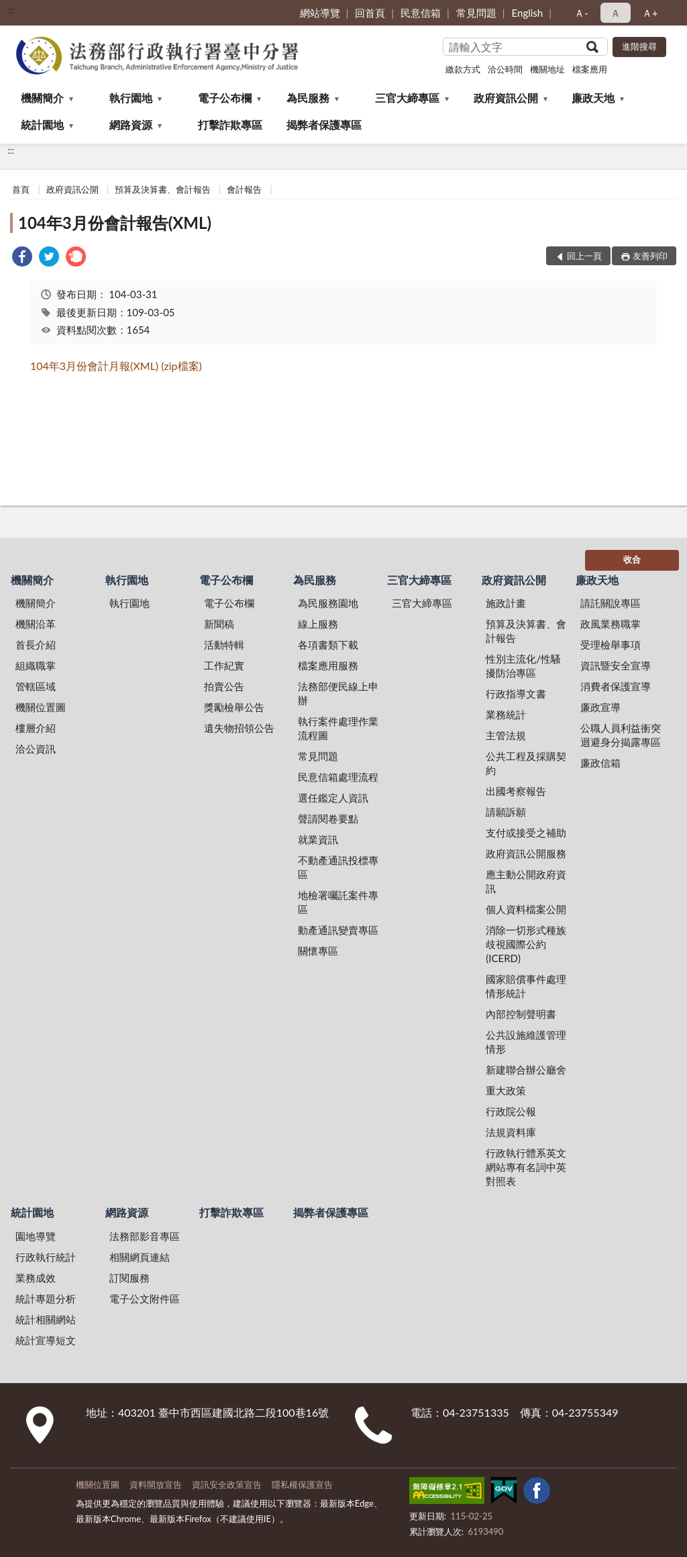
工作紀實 (224, 665)
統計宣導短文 (45, 1340)
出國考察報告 (516, 791)
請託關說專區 (610, 603)
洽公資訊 (35, 749)
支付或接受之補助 (526, 833)
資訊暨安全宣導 (615, 665)
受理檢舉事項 (610, 645)
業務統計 (506, 714)
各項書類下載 (328, 645)
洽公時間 (505, 69)
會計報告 (244, 189)
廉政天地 (593, 97)
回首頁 (370, 13)
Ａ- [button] (581, 13)
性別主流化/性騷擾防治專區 (523, 666)
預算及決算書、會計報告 (163, 189)
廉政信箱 (600, 763)
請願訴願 (506, 812)
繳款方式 (462, 69)
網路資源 (130, 124)
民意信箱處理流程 (338, 777)
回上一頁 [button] (584, 255)
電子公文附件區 (144, 1298)
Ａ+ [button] (650, 13)
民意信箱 (421, 13)
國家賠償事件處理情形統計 (526, 986)
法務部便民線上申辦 (338, 693)
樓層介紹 (35, 728)
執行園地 (130, 97)
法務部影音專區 (144, 1236)
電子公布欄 (225, 97)
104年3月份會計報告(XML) (114, 222)
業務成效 (35, 1278)
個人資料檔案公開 (526, 909)
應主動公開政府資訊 (526, 881)
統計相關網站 (45, 1319)
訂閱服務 (129, 1278)
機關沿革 (35, 624)
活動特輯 (224, 645)
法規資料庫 (511, 1132)
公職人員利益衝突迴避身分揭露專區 (620, 735)
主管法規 (506, 735)
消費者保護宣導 (615, 686)
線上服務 (318, 624)
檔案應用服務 (328, 665)
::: (10, 10)
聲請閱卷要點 (328, 818)
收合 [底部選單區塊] (632, 559)
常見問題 (476, 13)
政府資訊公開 (506, 97)
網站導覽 (320, 13)
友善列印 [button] (650, 255)
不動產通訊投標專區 (338, 867)
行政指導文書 (516, 694)
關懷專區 (318, 951)
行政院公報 (511, 1111)
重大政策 (506, 1090)
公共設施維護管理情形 (526, 1042)
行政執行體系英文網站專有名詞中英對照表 (526, 1167)
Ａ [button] (616, 13)
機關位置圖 (40, 707)
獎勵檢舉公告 (234, 707)
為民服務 (307, 97)
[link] (22, 258)
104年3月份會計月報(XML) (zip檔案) (116, 365)
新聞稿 (219, 624)
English (527, 13)
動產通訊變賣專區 (338, 930)
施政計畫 (506, 603)
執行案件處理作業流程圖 (338, 728)
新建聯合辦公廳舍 (526, 1070)
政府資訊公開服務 (526, 853)
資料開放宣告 (155, 1484)
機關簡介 (42, 97)
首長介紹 (35, 645)
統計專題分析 (45, 1298)
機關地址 (547, 69)
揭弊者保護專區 (324, 124)
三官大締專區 (407, 97)
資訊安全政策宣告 (227, 1484)
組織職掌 (35, 665)
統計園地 (42, 124)
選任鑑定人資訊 (333, 798)
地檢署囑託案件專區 (338, 902)
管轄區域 (35, 686)
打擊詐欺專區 (230, 124)
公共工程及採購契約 (526, 763)
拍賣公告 (224, 686)
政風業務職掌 (610, 624)
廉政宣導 (600, 707)
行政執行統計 (45, 1257)
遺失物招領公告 (239, 728)
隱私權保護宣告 (302, 1484)
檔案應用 (589, 69)
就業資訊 (318, 839)
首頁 (21, 189)
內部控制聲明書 (521, 1014)
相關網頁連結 (139, 1257)
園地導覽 (35, 1236)
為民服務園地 (328, 603)
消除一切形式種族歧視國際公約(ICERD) (526, 944)
